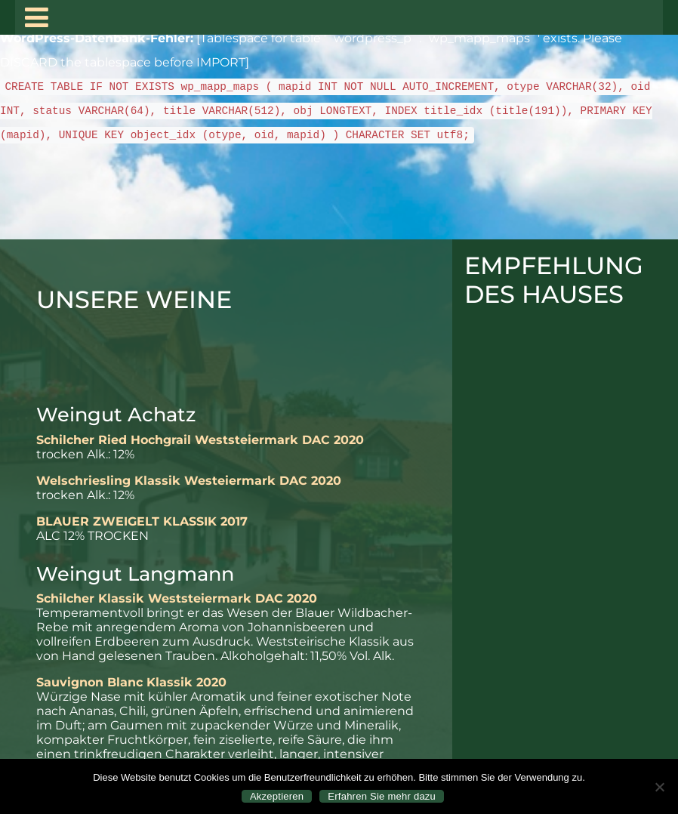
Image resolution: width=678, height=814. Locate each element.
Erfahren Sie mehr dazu (382, 796)
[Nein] (659, 786)
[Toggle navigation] (36, 17)
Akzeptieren (277, 796)
